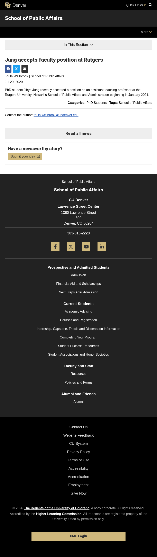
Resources (78, 373)
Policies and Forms (78, 382)
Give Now (78, 493)
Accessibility (78, 468)
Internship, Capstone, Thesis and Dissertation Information (78, 329)
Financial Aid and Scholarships (78, 283)
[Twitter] (71, 253)
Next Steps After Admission (78, 292)
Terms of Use (78, 460)
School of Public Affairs (34, 18)
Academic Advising (78, 311)
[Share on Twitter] (16, 69)
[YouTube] (86, 253)
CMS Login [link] (78, 536)
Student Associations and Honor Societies (78, 354)
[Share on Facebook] (8, 69)
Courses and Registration (78, 320)
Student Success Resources (78, 346)
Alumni (79, 401)
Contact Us (78, 427)
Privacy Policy (78, 452)
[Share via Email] (24, 69)
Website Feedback (78, 435)
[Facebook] (55, 253)
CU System (78, 444)
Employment (78, 485)
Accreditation (78, 477)
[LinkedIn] (101, 253)
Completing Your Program (78, 337)
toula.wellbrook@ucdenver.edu (56, 115)
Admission (78, 275)
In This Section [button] (78, 45)
